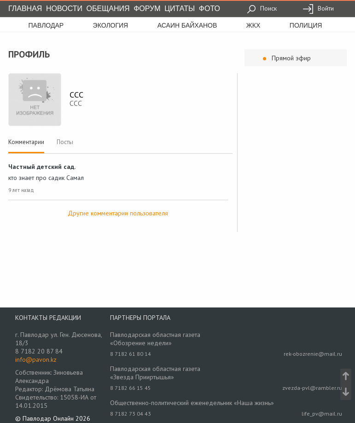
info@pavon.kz (36, 359)
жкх (253, 25)
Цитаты (179, 8)
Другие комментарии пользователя (118, 213)
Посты (65, 142)
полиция (306, 25)
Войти (318, 8)
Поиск (262, 8)
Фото (209, 8)
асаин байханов (187, 25)
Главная (25, 8)
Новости (64, 8)
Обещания (108, 8)
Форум (147, 8)
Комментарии (26, 142)
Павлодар (46, 25)
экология (110, 25)
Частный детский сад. (42, 166)
